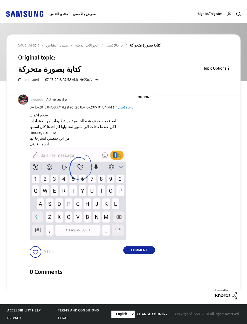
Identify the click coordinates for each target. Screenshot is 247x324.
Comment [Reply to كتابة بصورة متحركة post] (139, 250)
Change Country (152, 314)
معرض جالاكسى (84, 14)
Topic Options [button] (214, 68)
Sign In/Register (210, 14)
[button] (146, 97)
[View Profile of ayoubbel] (37, 100)
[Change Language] (123, 314)
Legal (63, 318)
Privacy (14, 318)
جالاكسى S (125, 107)
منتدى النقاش (58, 14)
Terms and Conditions (78, 310)
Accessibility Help (24, 310)
